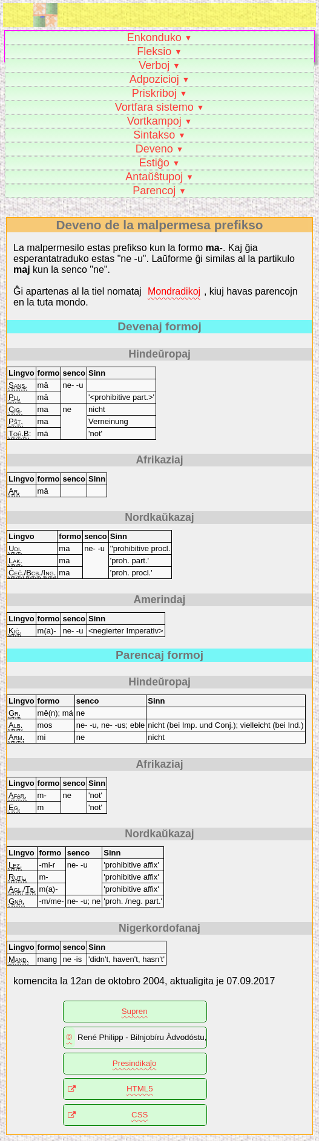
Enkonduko (154, 37)
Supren (135, 1011)
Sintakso (154, 135)
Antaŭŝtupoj (154, 177)
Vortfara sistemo (154, 107)
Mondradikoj (174, 291)
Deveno (154, 149)
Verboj (154, 65)
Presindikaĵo (135, 1063)
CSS (139, 1114)
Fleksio (154, 51)
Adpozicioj (154, 79)
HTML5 (140, 1088)
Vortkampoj (154, 121)
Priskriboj (154, 93)
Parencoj (154, 191)
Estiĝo (154, 163)
